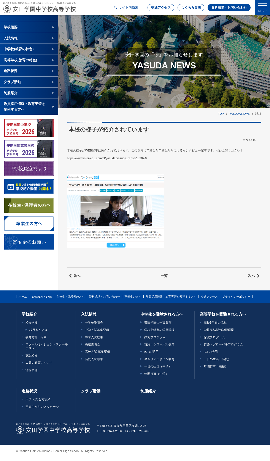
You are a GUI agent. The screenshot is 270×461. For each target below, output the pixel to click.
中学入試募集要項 (97, 330)
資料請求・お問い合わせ (229, 7)
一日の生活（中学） (158, 366)
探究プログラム (154, 337)
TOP (221, 113)
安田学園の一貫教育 (158, 322)
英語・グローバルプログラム (223, 344)
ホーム (23, 296)
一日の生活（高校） (217, 359)
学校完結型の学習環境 (159, 330)
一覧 (164, 276)
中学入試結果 (94, 337)
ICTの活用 (151, 351)
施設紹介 (31, 355)
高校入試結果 (94, 359)
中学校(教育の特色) (19, 49)
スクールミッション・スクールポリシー (46, 346)
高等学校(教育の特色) (20, 60)
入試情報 (10, 38)
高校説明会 (92, 344)
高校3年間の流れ (215, 322)
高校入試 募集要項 (97, 351)
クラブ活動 (12, 82)
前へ (76, 276)
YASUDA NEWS (239, 113)
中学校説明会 (94, 322)
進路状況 (10, 71)
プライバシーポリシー (236, 296)
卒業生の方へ (132, 296)
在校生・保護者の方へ (70, 296)
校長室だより (38, 330)
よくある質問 (191, 7)
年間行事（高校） (216, 366)
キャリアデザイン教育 (159, 359)
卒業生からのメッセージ (42, 406)
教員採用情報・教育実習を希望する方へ (24, 106)
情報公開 (31, 370)
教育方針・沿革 (36, 337)
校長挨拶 (31, 322)
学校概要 (10, 27)
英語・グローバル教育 (159, 344)
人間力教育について (39, 362)
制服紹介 (10, 93)
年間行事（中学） (156, 374)
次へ (251, 276)
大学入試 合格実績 (38, 399)
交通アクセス (161, 7)
